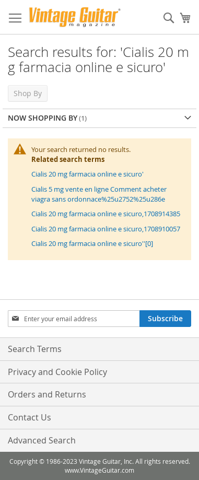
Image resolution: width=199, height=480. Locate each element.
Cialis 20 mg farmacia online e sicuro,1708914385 (105, 213)
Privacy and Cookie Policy (57, 372)
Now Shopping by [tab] (42, 118)
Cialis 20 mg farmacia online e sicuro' (87, 174)
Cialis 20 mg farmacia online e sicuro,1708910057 (105, 228)
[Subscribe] (165, 318)
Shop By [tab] (28, 93)
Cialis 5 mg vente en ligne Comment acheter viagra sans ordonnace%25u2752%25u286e (99, 194)
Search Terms (35, 349)
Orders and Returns (47, 394)
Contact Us (29, 417)
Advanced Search (42, 440)
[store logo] (75, 17)
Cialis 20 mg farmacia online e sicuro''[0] (92, 243)
